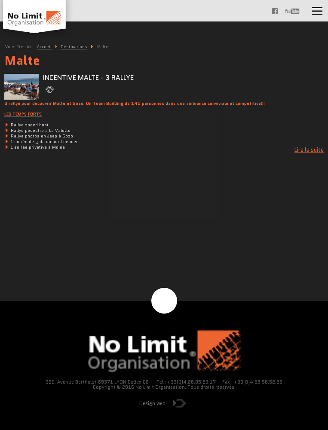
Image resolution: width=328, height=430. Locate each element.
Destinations (74, 46)
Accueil (44, 46)
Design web (152, 403)
